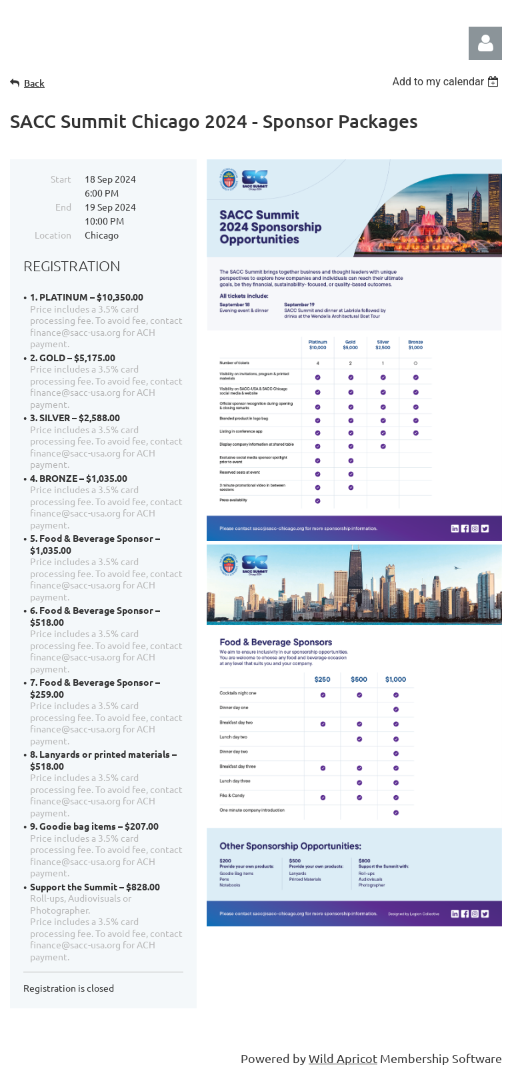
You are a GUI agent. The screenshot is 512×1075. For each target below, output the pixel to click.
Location (53, 235)
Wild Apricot (343, 1058)
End (63, 207)
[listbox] (447, 81)
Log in (485, 43)
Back (34, 83)
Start (61, 179)
